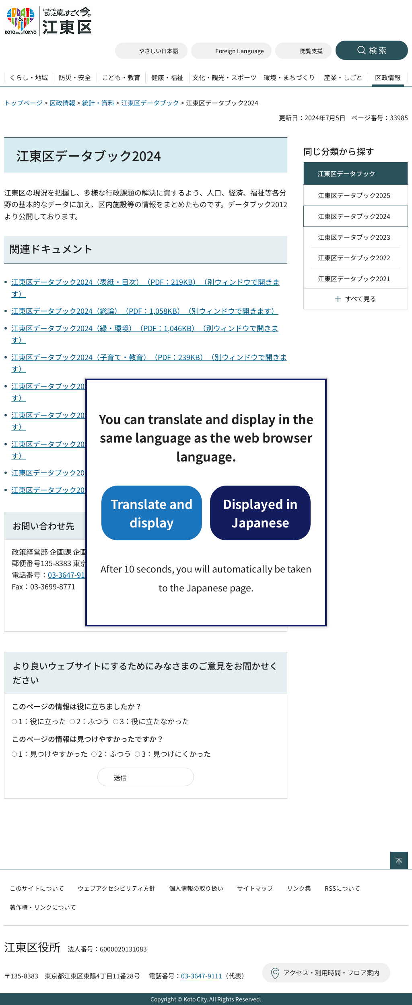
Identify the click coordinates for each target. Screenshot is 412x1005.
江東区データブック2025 (354, 195)
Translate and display (152, 512)
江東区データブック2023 (354, 237)
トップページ (23, 102)
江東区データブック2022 (354, 257)
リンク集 (299, 888)
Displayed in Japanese (260, 512)
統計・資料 (98, 102)
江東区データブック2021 (354, 278)
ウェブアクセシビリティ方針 (116, 888)
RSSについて (342, 888)
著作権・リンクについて (43, 907)
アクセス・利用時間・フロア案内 (331, 972)
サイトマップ (255, 888)
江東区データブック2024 (354, 216)
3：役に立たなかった (154, 721)
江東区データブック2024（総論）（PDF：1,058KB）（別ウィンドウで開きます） (144, 310)
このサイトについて (37, 888)
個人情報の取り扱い (196, 888)
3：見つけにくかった (176, 753)
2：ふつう (92, 721)
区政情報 (62, 102)
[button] (231, 51)
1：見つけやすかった (53, 753)
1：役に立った (42, 721)
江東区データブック (150, 102)
